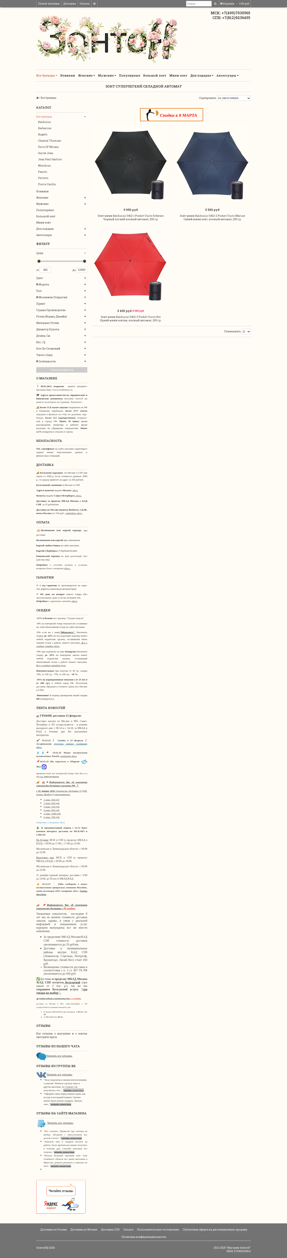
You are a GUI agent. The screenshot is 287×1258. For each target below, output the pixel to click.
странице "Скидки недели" (70, 618)
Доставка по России (53, 1229)
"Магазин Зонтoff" (238, 1247)
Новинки (67, 75)
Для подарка (201, 75)
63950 (81, 270)
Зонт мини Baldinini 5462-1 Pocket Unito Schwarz (131, 219)
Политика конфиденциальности (143, 1237)
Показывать (232, 339)
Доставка (69, 3)
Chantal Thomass (49, 140)
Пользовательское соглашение (157, 1229)
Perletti (43, 178)
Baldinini (44, 122)
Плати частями (48, 3)
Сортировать (207, 98)
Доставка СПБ (110, 1229)
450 (45, 270)
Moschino (44, 165)
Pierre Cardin (47, 184)
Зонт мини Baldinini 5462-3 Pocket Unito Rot (131, 324)
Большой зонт (154, 75)
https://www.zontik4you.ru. (59, 389)
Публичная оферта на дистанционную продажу (214, 1229)
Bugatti (43, 134)
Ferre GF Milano (48, 147)
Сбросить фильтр (61, 370)
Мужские (107, 75)
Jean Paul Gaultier (50, 159)
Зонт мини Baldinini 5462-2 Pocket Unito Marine (212, 219)
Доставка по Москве (83, 1229)
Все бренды (46, 75)
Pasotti (42, 171)
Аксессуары (227, 75)
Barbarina (44, 128)
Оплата (85, 3)
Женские (86, 75)
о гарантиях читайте (59, 601)
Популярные (129, 75)
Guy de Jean (45, 153)
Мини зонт (178, 75)
